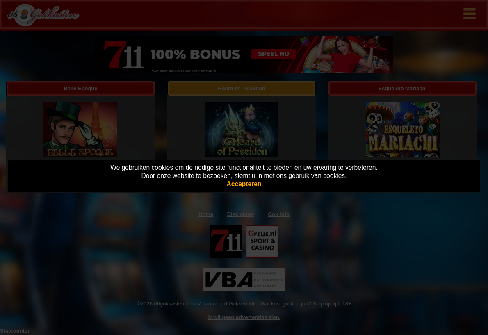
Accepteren (244, 183)
